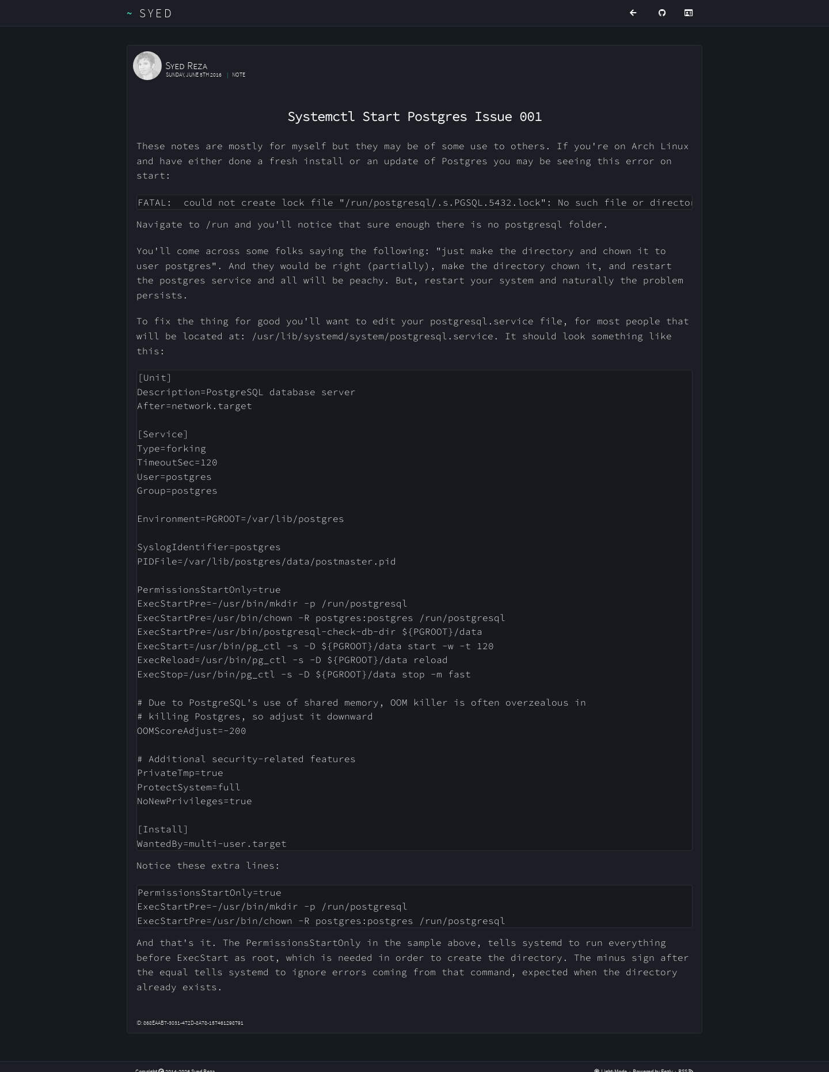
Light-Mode (611, 1061)
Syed (150, 13)
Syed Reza (186, 65)
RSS (686, 1061)
